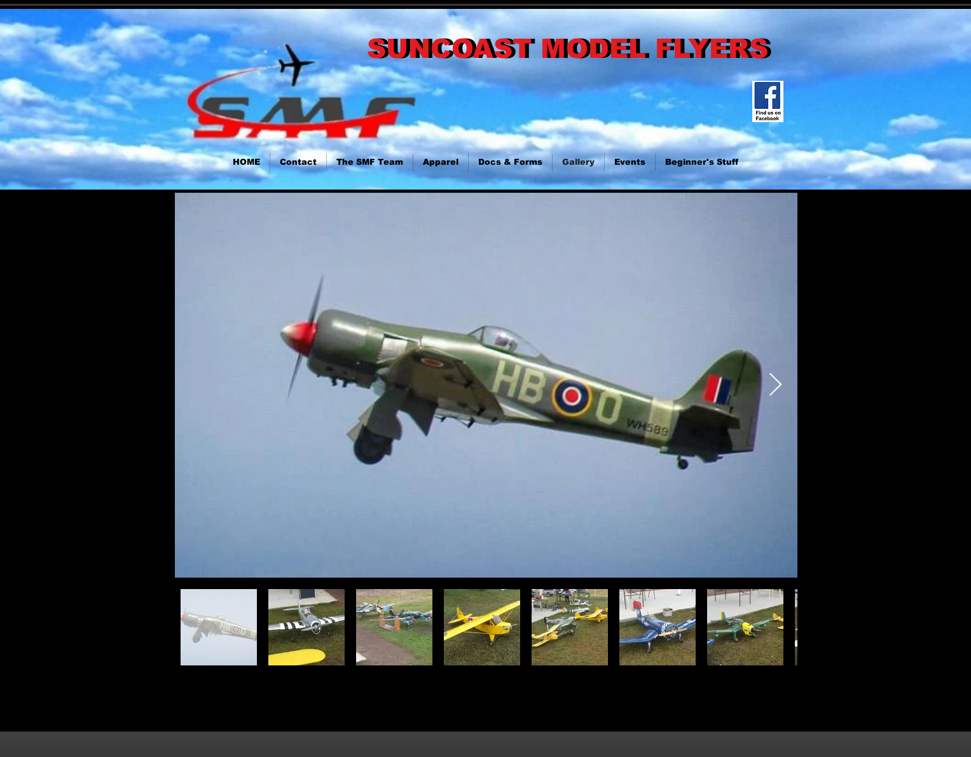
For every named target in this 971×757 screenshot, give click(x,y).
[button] (702, 162)
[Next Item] (775, 385)
